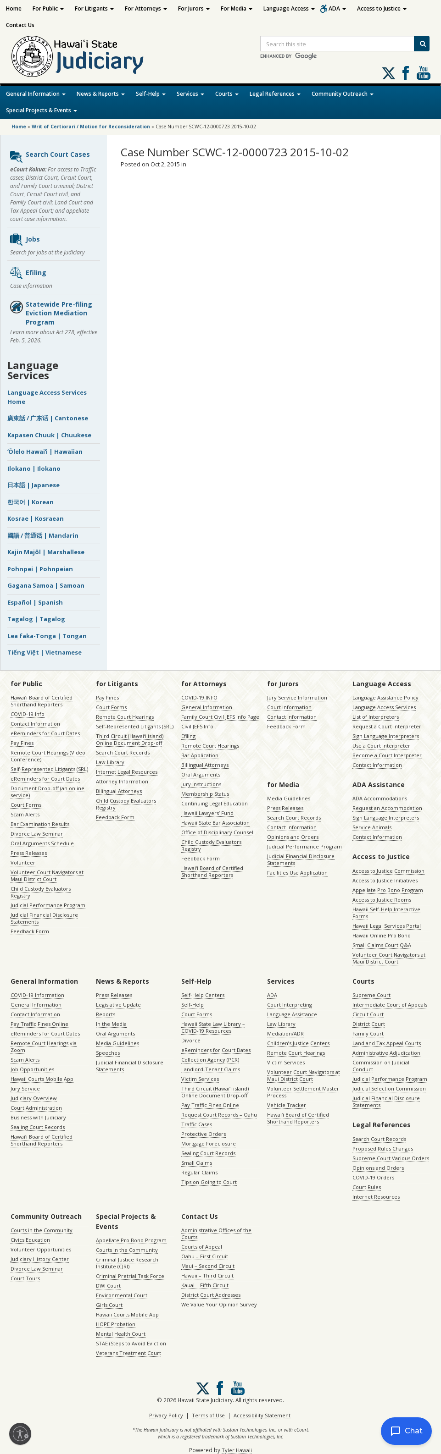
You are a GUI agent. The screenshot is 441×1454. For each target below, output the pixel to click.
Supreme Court (371, 994)
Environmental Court (121, 1295)
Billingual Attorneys (205, 764)
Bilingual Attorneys (119, 791)
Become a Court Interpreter (387, 755)
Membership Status (205, 793)
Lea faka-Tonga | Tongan (47, 636)
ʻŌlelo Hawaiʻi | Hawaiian (45, 451)
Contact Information (35, 723)
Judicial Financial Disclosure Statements (44, 918)
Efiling (27, 273)
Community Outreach (343, 94)
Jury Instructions (201, 784)
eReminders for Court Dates (45, 733)
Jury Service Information (297, 697)
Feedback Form (30, 931)
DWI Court (108, 1285)
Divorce (191, 1040)
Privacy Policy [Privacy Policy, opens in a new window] (166, 1415)
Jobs (24, 240)
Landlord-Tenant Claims (210, 1069)
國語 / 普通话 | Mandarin (42, 535)
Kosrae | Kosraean (35, 518)
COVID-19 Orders (373, 1177)
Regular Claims (199, 1172)
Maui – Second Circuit (207, 1265)
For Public (48, 8)
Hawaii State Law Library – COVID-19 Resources (213, 1027)
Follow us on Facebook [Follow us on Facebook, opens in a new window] (406, 73)
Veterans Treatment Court (128, 1352)
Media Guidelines (288, 798)
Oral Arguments (200, 774)
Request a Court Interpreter (386, 726)
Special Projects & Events (41, 110)
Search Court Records (123, 752)
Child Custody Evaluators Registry (41, 892)
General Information (36, 94)
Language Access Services (384, 707)
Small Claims (196, 1162)
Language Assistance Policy (385, 697)
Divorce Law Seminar (37, 833)
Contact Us (20, 25)
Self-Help (151, 94)
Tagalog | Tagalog (36, 619)
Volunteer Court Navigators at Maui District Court (47, 875)
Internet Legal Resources (126, 771)
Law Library (110, 762)
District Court (368, 1023)
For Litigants (94, 8)
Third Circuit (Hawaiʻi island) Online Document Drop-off (129, 739)
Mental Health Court (120, 1333)
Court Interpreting (289, 1004)
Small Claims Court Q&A (381, 945)
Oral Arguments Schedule (42, 843)
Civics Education (30, 1239)
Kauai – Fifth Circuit (205, 1285)
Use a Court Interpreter (381, 745)
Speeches (108, 1052)
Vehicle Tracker (286, 1105)
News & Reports (101, 94)
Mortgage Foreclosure (208, 1143)
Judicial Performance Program (48, 905)
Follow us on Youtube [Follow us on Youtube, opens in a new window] (423, 73)
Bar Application (199, 755)
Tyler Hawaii (237, 1450)
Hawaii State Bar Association (215, 822)
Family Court (368, 1033)
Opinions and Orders (292, 836)
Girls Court (109, 1304)
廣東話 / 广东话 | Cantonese (47, 418)
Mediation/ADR (285, 1033)
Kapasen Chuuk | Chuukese (49, 435)
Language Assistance (292, 1014)
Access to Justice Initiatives (385, 880)
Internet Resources (376, 1196)
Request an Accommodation (387, 807)
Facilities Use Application (297, 872)
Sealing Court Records (38, 1127)
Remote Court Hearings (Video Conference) (48, 756)
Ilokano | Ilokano (34, 468)
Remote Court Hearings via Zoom (44, 1046)
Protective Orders (203, 1133)
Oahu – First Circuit (204, 1256)
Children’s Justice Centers (298, 1043)
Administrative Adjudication (386, 1052)
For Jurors (194, 8)
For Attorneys (146, 8)
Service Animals (371, 827)
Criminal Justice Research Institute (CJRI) (127, 1263)
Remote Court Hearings (125, 716)
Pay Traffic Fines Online (39, 1023)
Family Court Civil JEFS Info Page (220, 716)
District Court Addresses (210, 1294)
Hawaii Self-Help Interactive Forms (386, 913)
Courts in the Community (42, 1230)
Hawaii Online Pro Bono (381, 935)
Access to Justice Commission (388, 870)
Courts (227, 94)
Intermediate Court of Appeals (389, 1004)
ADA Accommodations (379, 798)
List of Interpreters (375, 716)
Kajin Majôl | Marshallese (45, 552)
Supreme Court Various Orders (390, 1158)
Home (14, 8)
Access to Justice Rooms (381, 899)
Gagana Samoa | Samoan (45, 585)
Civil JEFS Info (197, 726)
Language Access (289, 8)
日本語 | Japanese (33, 485)
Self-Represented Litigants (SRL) (49, 769)
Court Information (289, 707)
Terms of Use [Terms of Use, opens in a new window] (208, 1415)
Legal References (275, 94)
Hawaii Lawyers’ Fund (207, 813)
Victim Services (200, 1078)
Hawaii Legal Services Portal (386, 925)
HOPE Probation (115, 1324)
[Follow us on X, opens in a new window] (388, 73)
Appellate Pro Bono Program (387, 890)
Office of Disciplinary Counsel (217, 832)
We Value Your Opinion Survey (219, 1304)
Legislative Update (118, 1004)
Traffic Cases (196, 1124)
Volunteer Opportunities (41, 1249)
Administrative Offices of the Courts (216, 1233)
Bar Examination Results (40, 824)
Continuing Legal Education (214, 803)
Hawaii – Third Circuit (207, 1275)
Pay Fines (22, 742)
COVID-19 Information (37, 994)
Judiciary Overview (34, 1098)
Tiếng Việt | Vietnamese (44, 652)
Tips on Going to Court (209, 1182)
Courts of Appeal (201, 1246)
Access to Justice (382, 8)
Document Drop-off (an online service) (47, 792)
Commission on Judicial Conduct (380, 1066)
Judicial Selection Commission (389, 1088)
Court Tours (25, 1278)
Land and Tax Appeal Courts (386, 1043)
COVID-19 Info (28, 713)
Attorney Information (122, 781)
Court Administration (36, 1107)
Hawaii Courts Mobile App (42, 1078)
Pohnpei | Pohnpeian (40, 569)
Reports (105, 1014)
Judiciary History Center (40, 1259)
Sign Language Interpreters (385, 736)
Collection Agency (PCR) (210, 1059)
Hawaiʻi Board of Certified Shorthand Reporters (42, 701)
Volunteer (23, 862)
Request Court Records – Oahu (219, 1114)
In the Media (111, 1023)
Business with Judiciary (38, 1117)
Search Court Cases (49, 157)
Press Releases (29, 852)
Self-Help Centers (202, 994)
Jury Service (25, 1088)
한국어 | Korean (30, 502)
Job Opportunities (32, 1069)
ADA (337, 8)
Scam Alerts (25, 814)
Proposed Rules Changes (382, 1148)
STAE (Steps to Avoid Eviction (131, 1343)
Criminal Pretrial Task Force (130, 1275)
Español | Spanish (35, 602)
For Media (236, 8)
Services (190, 94)
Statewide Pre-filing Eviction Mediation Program (50, 313)
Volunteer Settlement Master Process (303, 1092)
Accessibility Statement (262, 1415)
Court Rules (366, 1187)
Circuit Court (368, 1014)
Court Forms (26, 804)
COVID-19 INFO (199, 697)
